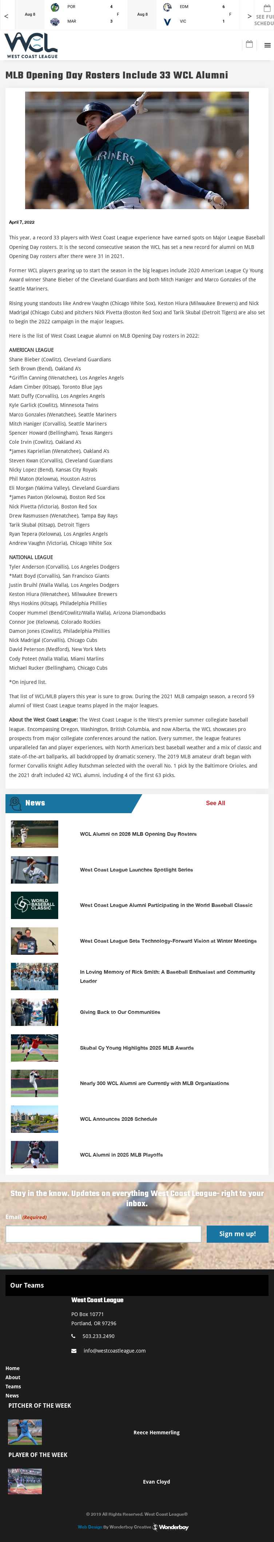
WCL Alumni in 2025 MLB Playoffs (121, 1154)
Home (12, 1368)
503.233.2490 (93, 1336)
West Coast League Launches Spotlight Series (136, 869)
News (12, 1396)
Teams (13, 1386)
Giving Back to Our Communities (120, 1012)
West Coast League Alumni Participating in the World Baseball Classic (166, 905)
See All (215, 803)
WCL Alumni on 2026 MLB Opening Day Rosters (138, 834)
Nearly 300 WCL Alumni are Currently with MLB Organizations (154, 1083)
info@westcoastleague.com (108, 1351)
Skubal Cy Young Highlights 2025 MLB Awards (137, 1048)
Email (25, 1217)
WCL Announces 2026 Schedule (118, 1119)
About (12, 1377)
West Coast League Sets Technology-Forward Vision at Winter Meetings (168, 941)
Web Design (90, 1527)
